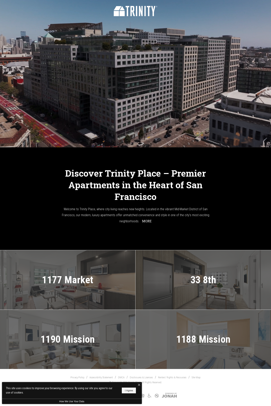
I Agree (128, 390)
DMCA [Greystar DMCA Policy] (121, 377)
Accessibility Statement (101, 377)
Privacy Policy (77, 377)
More (147, 221)
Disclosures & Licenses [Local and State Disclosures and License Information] (141, 377)
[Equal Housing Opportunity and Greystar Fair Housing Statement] (142, 397)
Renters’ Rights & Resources (172, 377)
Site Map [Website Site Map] (196, 377)
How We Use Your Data (71, 401)
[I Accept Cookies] (138, 385)
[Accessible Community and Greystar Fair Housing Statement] (150, 397)
